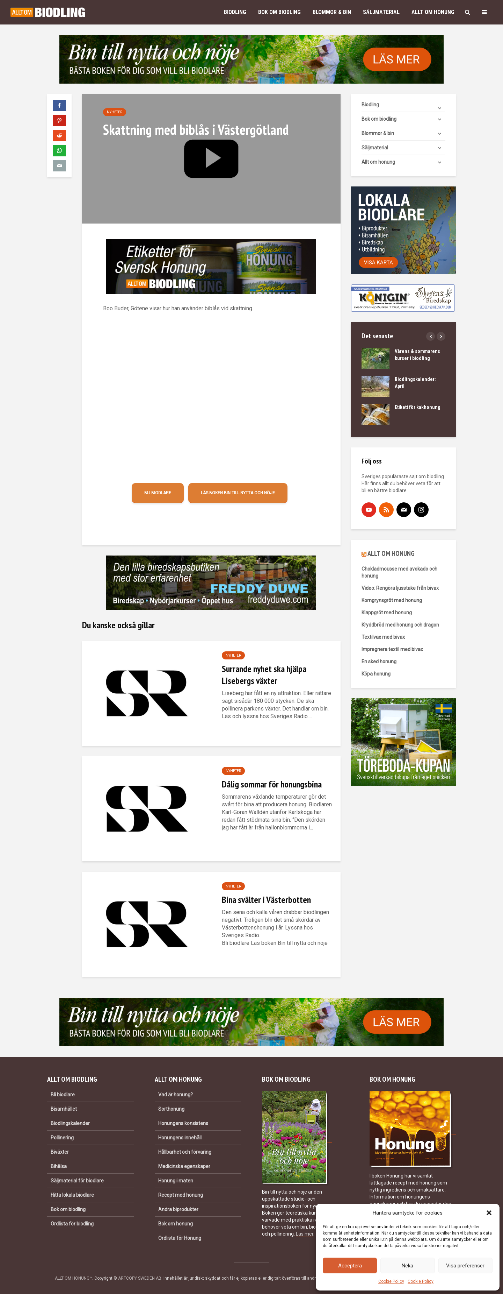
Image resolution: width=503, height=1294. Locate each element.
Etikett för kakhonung (417, 407)
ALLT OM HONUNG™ (73, 1278)
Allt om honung (432, 12)
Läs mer (304, 1234)
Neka (407, 1266)
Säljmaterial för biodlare (77, 1180)
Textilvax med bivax (383, 637)
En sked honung (379, 661)
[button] (489, 1212)
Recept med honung (180, 1195)
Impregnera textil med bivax (392, 649)
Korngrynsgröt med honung (392, 600)
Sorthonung (171, 1109)
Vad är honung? (175, 1094)
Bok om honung (175, 1223)
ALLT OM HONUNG (391, 553)
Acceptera (350, 1266)
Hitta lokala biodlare (72, 1195)
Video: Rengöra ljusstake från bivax (400, 588)
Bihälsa (59, 1166)
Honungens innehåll (180, 1137)
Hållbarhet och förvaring (184, 1152)
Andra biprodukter (178, 1209)
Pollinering (62, 1137)
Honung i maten (175, 1180)
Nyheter (114, 112)
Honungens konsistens (183, 1123)
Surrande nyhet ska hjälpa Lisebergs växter (264, 674)
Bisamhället (64, 1109)
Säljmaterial (381, 12)
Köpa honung (376, 674)
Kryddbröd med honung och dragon (400, 625)
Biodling (235, 12)
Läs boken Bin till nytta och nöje (238, 492)
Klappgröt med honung (387, 612)
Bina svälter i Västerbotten (266, 899)
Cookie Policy (391, 1281)
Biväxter (60, 1152)
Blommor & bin (332, 12)
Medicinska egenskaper (184, 1166)
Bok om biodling (279, 12)
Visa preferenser (465, 1266)
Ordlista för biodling (72, 1223)
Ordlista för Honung (179, 1238)
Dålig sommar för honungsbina (272, 784)
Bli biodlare (157, 492)
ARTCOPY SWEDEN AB (139, 1278)
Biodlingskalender (70, 1123)
